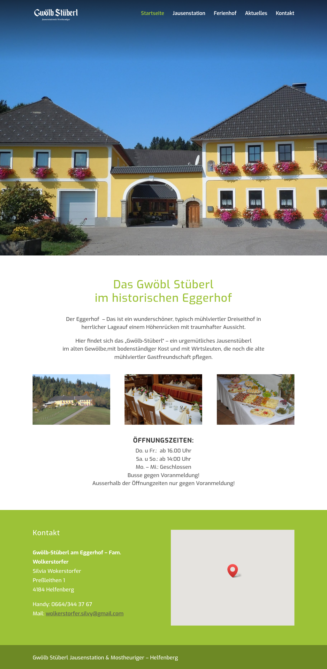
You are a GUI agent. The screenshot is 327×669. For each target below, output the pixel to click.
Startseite (152, 14)
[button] (234, 571)
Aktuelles (256, 14)
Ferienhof (225, 14)
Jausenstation (189, 14)
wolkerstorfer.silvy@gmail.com (85, 613)
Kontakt (285, 14)
